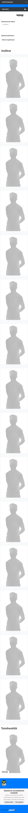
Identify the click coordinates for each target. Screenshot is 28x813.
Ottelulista (5, 30)
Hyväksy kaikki (9, 802)
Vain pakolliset (19, 802)
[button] (14, 79)
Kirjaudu (14, 9)
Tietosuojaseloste (6, 788)
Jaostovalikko (15, 2)
